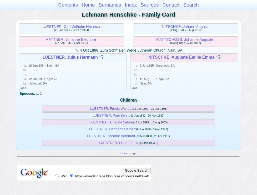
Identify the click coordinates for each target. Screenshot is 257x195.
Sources (150, 5)
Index (131, 5)
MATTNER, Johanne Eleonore (71, 39)
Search (191, 5)
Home (88, 5)
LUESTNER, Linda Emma (118, 143)
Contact (171, 5)
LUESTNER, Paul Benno (111, 115)
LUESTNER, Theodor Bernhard (111, 136)
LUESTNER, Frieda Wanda (111, 109)
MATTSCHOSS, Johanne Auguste (184, 39)
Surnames (110, 5)
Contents (68, 5)
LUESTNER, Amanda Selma (111, 122)
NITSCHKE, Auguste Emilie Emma (181, 57)
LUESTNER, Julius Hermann (70, 57)
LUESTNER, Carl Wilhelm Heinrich (71, 26)
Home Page (128, 153)
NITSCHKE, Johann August (185, 26)
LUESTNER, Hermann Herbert (112, 129)
